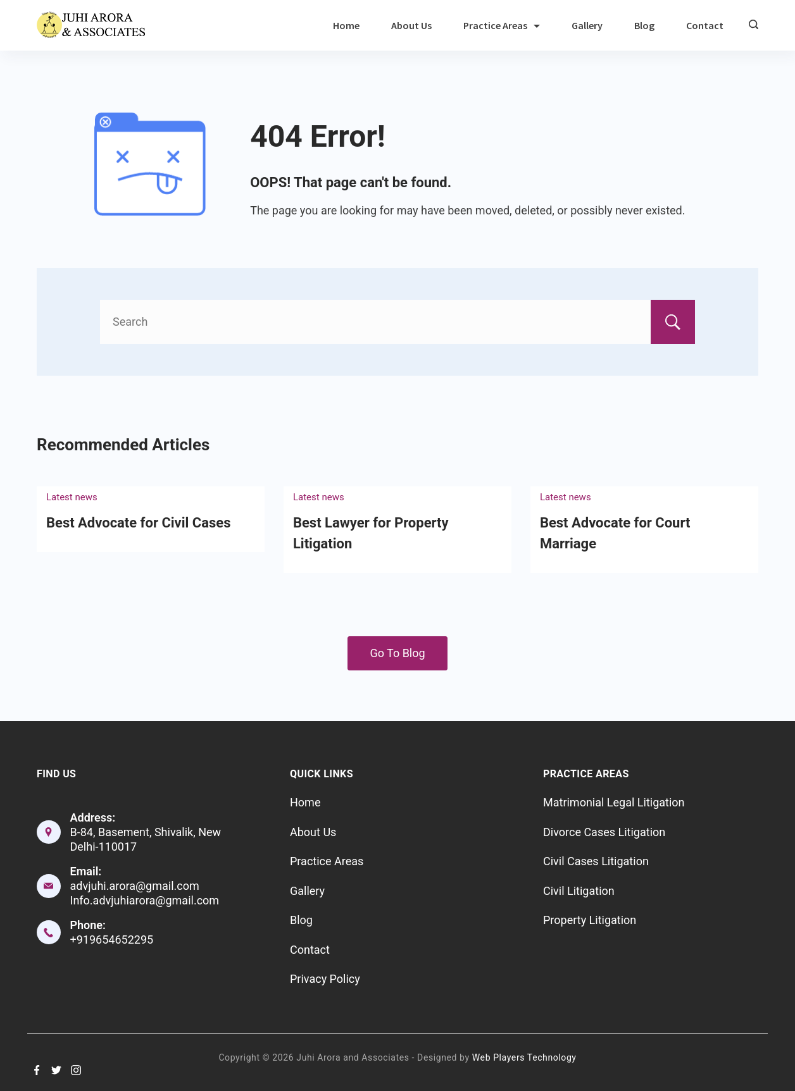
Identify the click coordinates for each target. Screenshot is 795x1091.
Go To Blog (397, 653)
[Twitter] (56, 1070)
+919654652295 (112, 939)
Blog (644, 25)
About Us (411, 25)
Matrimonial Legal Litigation (614, 802)
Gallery (587, 25)
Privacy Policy (325, 978)
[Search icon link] (750, 25)
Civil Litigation (579, 890)
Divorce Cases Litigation (604, 832)
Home (346, 25)
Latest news (71, 497)
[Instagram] (76, 1070)
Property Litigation (589, 920)
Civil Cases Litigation (596, 861)
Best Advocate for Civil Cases (138, 523)
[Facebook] (37, 1070)
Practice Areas (501, 25)
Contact (704, 25)
